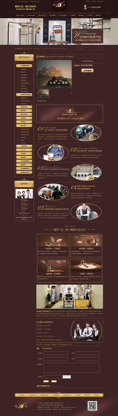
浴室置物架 (24, 75)
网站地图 (100, 1)
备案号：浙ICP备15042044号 (56, 403)
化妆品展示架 (28, 48)
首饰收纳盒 (24, 98)
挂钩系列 (23, 157)
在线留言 (88, 1)
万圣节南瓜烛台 (69, 56)
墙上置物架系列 (25, 168)
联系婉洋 (98, 15)
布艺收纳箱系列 (25, 161)
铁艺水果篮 (24, 88)
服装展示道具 (42, 15)
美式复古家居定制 (62, 344)
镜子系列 (23, 125)
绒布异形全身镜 (25, 129)
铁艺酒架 (23, 72)
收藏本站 (94, 1)
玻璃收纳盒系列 (25, 172)
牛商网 (59, 409)
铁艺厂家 (70, 344)
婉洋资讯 (81, 15)
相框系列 (23, 164)
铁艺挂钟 (23, 118)
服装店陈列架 (46, 48)
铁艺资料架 (24, 80)
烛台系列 (61, 56)
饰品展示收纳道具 (26, 94)
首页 (47, 56)
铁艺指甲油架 (24, 91)
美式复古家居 (63, 15)
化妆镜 (22, 140)
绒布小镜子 (24, 137)
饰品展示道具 (62, 48)
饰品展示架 (24, 103)
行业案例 (72, 15)
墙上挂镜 (23, 143)
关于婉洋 (89, 15)
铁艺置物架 (52, 15)
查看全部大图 (42, 101)
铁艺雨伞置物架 (25, 83)
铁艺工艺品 (24, 114)
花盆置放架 (24, 69)
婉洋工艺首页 (20, 15)
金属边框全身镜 (25, 132)
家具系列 (23, 110)
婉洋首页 (22, 395)
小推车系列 (24, 146)
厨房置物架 (54, 48)
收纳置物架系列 (25, 65)
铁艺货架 (23, 86)
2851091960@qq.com (24, 213)
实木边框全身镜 (25, 134)
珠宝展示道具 (31, 15)
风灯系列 (23, 153)
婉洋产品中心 (53, 56)
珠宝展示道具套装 (25, 101)
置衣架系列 (24, 107)
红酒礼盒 (23, 122)
